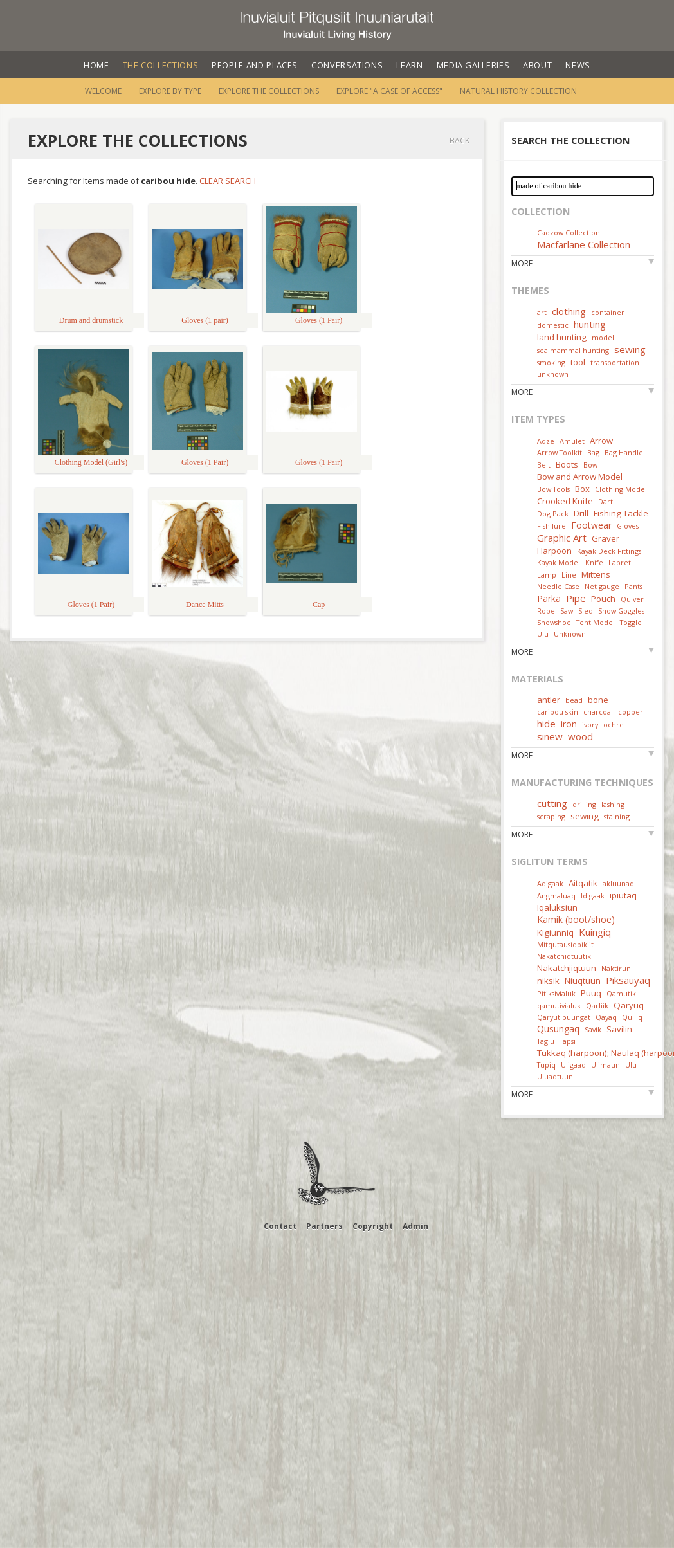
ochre (613, 724)
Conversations (347, 65)
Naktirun (616, 968)
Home (96, 65)
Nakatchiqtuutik (564, 956)
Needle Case (558, 586)
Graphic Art (562, 537)
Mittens (595, 574)
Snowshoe (554, 622)
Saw (566, 610)
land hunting (562, 337)
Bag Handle (624, 452)
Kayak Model (558, 562)
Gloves (628, 526)
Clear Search (227, 181)
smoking (551, 362)
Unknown (570, 634)
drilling (584, 804)
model (603, 337)
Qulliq (632, 1017)
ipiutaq (623, 895)
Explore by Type (170, 91)
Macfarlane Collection (583, 244)
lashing (612, 804)
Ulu (543, 634)
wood (580, 736)
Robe (546, 610)
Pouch (603, 599)
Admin (415, 1226)
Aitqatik (583, 883)
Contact (280, 1226)
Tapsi (568, 1041)
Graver (605, 538)
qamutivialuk (559, 1005)
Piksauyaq (628, 980)
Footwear (591, 525)
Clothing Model (621, 489)
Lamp (546, 574)
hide (546, 723)
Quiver (632, 599)
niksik (548, 981)
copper (630, 711)
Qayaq (606, 1017)
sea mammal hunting (573, 350)
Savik (593, 1029)
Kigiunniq (555, 932)
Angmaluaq (556, 895)
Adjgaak (550, 883)
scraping (551, 816)
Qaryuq (629, 1005)
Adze (545, 441)
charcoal (598, 711)
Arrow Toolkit (559, 452)
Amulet (572, 441)
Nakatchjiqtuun (566, 968)
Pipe (576, 598)
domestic (553, 325)
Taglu (545, 1041)
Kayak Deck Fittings (609, 551)
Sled (585, 610)
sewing (630, 349)
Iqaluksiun (557, 907)
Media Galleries (473, 65)
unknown (553, 374)
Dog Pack (553, 513)
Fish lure (551, 526)
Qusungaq (558, 1029)
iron (569, 724)
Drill (581, 513)
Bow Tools (553, 489)
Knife (594, 562)
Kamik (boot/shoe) (576, 919)
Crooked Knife (565, 501)
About (537, 65)
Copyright (372, 1226)
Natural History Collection (518, 91)
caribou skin (557, 711)
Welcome (103, 91)
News (577, 65)
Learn (409, 65)
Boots (567, 464)
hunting (590, 324)
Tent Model (595, 622)
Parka (549, 598)
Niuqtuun (583, 981)
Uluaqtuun (555, 1076)
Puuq (591, 993)
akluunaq (618, 883)
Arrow (601, 440)
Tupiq (546, 1065)
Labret (619, 562)
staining (617, 816)
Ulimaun (605, 1065)
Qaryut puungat (563, 1017)
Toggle (631, 622)
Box (582, 489)
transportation (614, 362)
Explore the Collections (269, 91)
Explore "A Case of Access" (389, 91)
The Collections (161, 65)
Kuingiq (595, 931)
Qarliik (597, 1005)
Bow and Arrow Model (580, 476)
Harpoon (554, 550)
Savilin (619, 1029)
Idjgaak (593, 895)
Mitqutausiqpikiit (565, 944)
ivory (590, 724)
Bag (593, 452)
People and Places (255, 65)
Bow (590, 464)
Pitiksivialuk (556, 993)
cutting (552, 803)
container (607, 312)
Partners (324, 1226)
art (542, 312)
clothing (569, 311)
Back (459, 140)
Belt (544, 464)
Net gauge (602, 586)
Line (568, 574)
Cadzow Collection (568, 232)
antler (548, 700)
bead (574, 700)
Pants (633, 586)
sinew (550, 736)
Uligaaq (573, 1065)
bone (598, 700)
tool (577, 362)
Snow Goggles (621, 610)
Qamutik (621, 993)
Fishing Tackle (621, 513)
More (522, 263)
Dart (605, 501)
